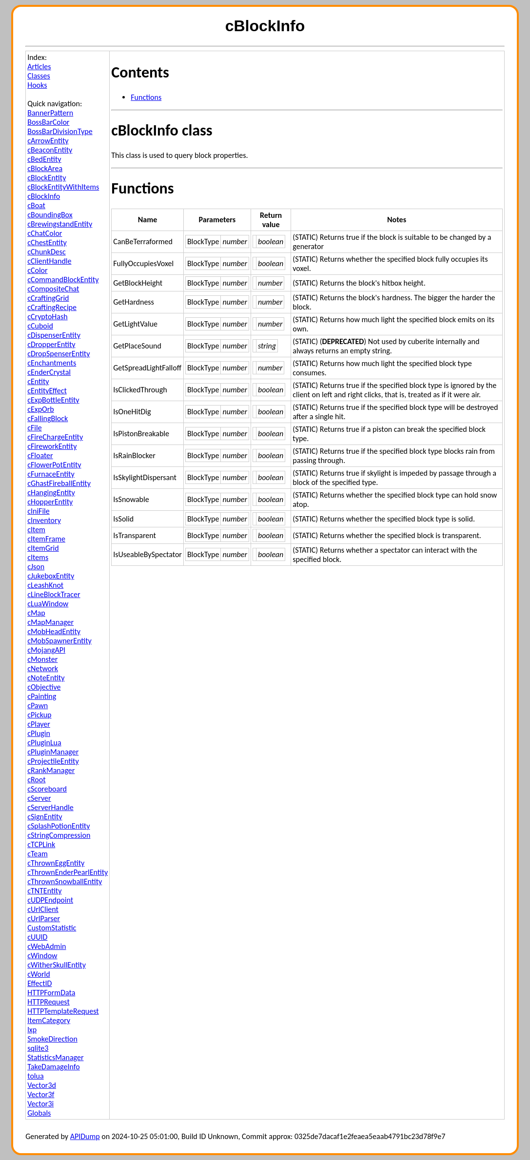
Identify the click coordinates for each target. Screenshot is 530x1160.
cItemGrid (43, 548)
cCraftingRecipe (52, 307)
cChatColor (44, 233)
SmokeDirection (52, 1039)
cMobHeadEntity (53, 631)
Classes (38, 75)
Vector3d (41, 1085)
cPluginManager (53, 751)
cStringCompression (58, 835)
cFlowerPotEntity (54, 464)
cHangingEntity (51, 492)
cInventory (44, 520)
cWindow (42, 955)
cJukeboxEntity (50, 575)
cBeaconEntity (49, 150)
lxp (32, 1029)
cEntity (38, 381)
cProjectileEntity (53, 761)
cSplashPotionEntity (58, 826)
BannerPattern (50, 112)
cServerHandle (50, 807)
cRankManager (51, 770)
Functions (146, 97)
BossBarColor (48, 122)
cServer (39, 798)
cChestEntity (47, 242)
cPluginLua (44, 742)
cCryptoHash (47, 316)
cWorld (38, 974)
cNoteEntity (45, 677)
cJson (35, 566)
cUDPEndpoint (50, 900)
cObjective (43, 687)
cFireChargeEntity (55, 437)
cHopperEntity (50, 501)
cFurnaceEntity (50, 474)
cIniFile (38, 511)
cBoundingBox (50, 214)
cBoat (36, 205)
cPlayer (38, 724)
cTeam (37, 853)
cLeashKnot (45, 585)
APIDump (85, 1136)
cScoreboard (47, 788)
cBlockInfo (43, 196)
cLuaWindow (47, 603)
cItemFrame (46, 538)
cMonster (42, 659)
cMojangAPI (46, 650)
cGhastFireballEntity (59, 483)
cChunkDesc (46, 251)
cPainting (41, 696)
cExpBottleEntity (53, 400)
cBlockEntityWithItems (63, 187)
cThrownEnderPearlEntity (67, 872)
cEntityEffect (47, 390)
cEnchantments (51, 362)
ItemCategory (48, 1020)
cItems (37, 557)
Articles (39, 66)
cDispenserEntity (53, 335)
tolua (35, 1076)
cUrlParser (43, 918)
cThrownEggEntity (55, 863)
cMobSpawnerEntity (59, 640)
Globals (39, 1113)
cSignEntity (44, 816)
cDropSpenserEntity (58, 353)
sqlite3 (37, 1048)
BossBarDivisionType (59, 131)
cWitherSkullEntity (56, 964)
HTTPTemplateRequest (62, 1011)
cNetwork (42, 668)
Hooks (37, 85)
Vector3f (40, 1094)
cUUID (37, 937)
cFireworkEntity (52, 446)
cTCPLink (41, 844)
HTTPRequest (48, 1001)
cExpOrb (40, 409)
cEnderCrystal (49, 372)
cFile (34, 427)
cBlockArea (44, 168)
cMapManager (50, 622)
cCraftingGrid (48, 298)
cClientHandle (49, 261)
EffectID (39, 983)
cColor (37, 270)
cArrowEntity (47, 140)
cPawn (37, 705)
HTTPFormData (51, 992)
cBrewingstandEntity (59, 224)
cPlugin (38, 733)
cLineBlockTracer (53, 594)
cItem (36, 529)
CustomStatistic (51, 927)
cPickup (39, 714)
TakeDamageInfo (53, 1066)
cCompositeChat (53, 288)
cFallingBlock (47, 418)
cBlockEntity (46, 177)
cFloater (40, 455)
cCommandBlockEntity (62, 279)
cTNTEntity (44, 890)
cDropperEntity (51, 344)
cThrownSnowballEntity (64, 881)
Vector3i (40, 1103)
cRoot (36, 779)
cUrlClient (43, 909)
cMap (36, 613)
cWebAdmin (46, 946)
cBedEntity (44, 159)
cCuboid (40, 325)
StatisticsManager (55, 1057)
